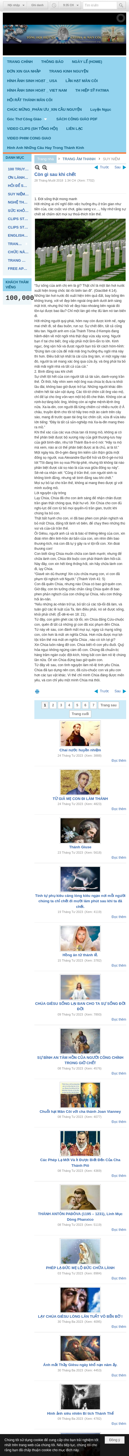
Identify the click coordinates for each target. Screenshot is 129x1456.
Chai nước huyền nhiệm (80, 750)
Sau (118, 167)
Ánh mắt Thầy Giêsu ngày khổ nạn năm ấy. (80, 1365)
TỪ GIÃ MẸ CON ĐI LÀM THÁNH (80, 799)
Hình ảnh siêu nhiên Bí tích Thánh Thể (80, 1413)
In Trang (37, 691)
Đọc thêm (119, 761)
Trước (104, 167)
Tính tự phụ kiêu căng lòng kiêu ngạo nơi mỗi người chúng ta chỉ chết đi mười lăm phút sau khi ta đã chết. (80, 901)
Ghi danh (37, 5)
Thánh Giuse (80, 847)
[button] (27, 119)
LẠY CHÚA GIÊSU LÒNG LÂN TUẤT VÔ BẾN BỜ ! (80, 1316)
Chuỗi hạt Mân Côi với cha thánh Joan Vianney (80, 1111)
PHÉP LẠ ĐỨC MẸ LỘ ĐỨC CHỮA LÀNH (80, 1268)
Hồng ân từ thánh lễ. (80, 955)
